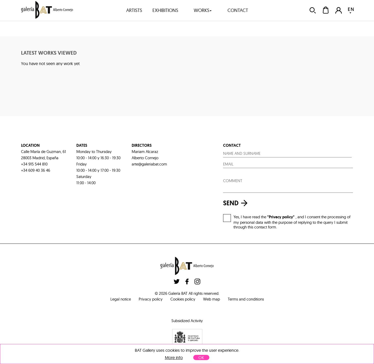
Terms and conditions (246, 299)
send (236, 203)
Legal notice (120, 299)
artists (134, 10)
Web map (211, 299)
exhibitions (165, 10)
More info (174, 357)
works (203, 10)
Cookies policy (182, 299)
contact (238, 10)
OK (201, 357)
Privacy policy (151, 299)
